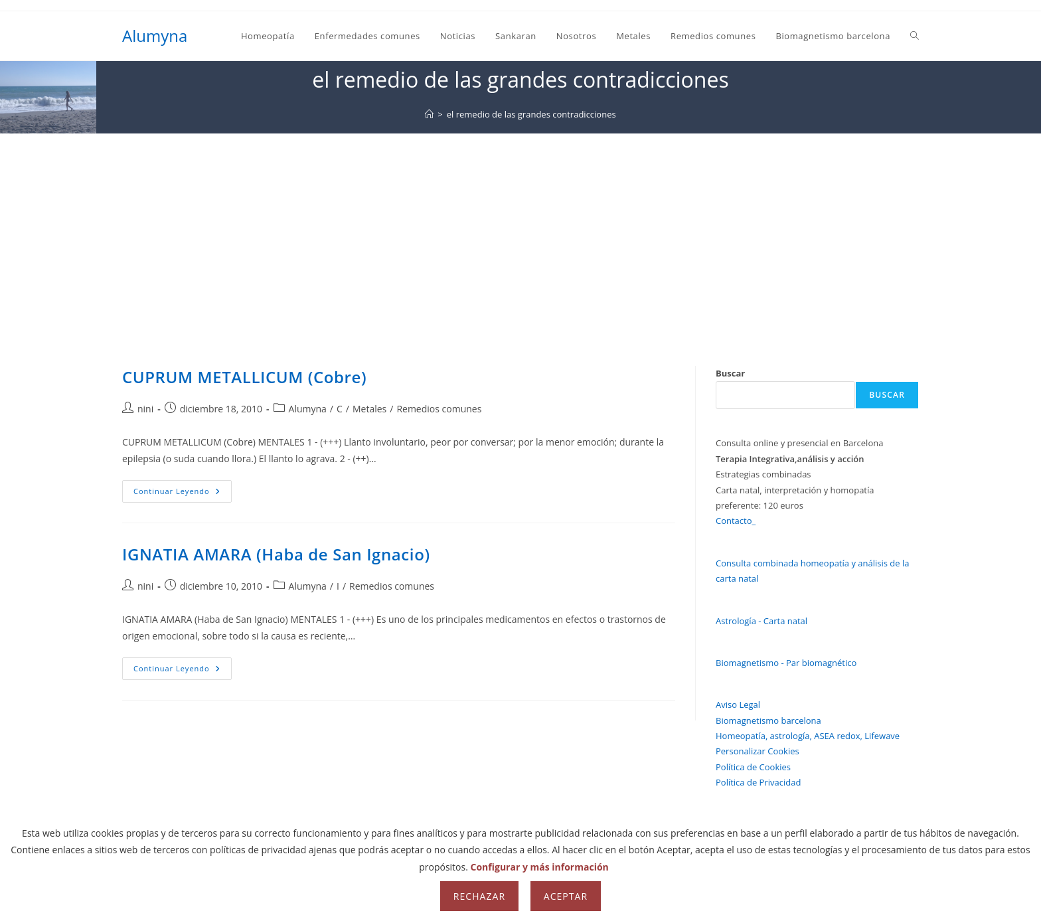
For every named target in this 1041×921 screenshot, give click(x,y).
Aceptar (566, 896)
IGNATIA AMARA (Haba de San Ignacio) (276, 554)
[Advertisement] (520, 233)
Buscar (730, 373)
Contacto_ (736, 521)
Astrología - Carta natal (761, 621)
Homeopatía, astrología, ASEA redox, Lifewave (808, 736)
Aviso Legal (738, 705)
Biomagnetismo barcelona (768, 720)
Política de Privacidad (758, 782)
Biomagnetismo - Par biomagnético (786, 663)
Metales (369, 408)
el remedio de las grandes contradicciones (531, 114)
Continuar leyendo (182, 494)
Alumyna (154, 35)
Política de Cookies (753, 767)
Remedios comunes (438, 408)
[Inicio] (429, 114)
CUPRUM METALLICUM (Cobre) (244, 377)
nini (145, 408)
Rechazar (479, 896)
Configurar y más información (540, 867)
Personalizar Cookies (757, 751)
